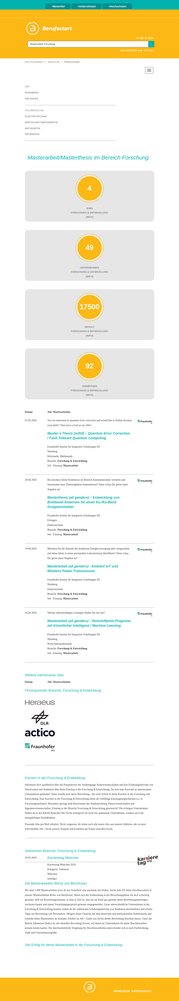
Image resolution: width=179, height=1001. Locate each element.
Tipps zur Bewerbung (36, 913)
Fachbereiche (34, 110)
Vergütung (77, 928)
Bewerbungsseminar (54, 899)
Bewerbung (83, 794)
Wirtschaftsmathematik (41, 122)
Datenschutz (141, 991)
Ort (27, 86)
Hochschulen (118, 6)
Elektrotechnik (36, 116)
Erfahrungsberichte (99, 909)
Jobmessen (38, 923)
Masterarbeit (34, 62)
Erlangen (31, 98)
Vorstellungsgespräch (66, 904)
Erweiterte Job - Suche (137, 50)
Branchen (56, 813)
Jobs (119, 890)
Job (99, 890)
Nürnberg (32, 92)
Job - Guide (86, 918)
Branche (54, 62)
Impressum (122, 991)
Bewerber (58, 6)
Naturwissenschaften (108, 784)
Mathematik (32, 128)
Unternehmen (86, 6)
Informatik (32, 134)
